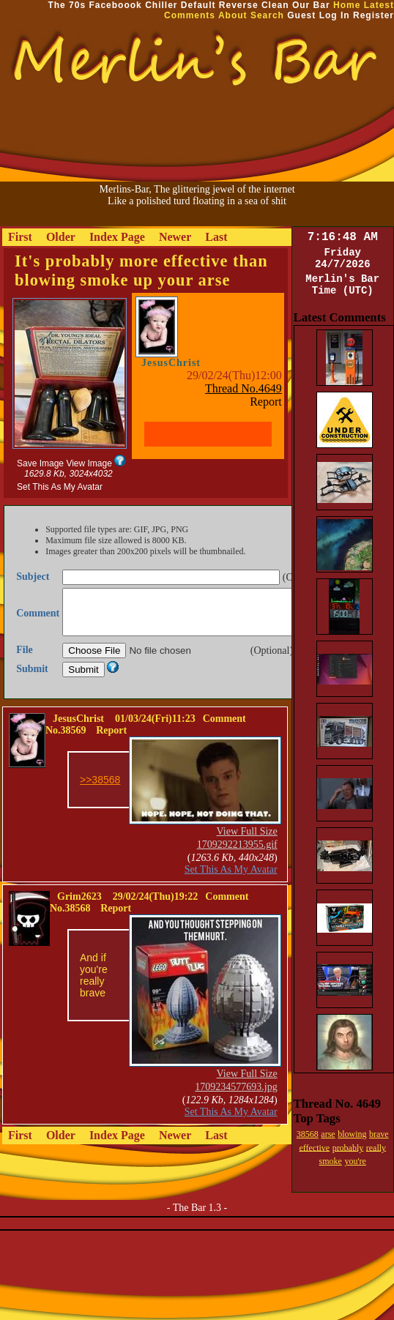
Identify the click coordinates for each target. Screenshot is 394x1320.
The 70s (67, 5)
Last (216, 237)
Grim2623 (79, 914)
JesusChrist (171, 362)
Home (346, 5)
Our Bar (311, 5)
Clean (275, 5)
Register (373, 15)
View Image (88, 463)
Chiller (161, 5)
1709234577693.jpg (236, 1104)
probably (348, 1147)
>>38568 (100, 797)
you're (354, 1161)
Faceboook (115, 5)
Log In (334, 15)
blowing (352, 1134)
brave (379, 1134)
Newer (175, 237)
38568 (308, 1134)
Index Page (117, 237)
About (233, 15)
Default (198, 5)
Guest (301, 15)
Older (60, 237)
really (376, 1147)
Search (267, 15)
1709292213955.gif (237, 862)
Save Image (40, 463)
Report (266, 401)
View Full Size (247, 848)
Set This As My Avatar (60, 487)
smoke (330, 1161)
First (20, 237)
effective (314, 1147)
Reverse (239, 5)
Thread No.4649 (243, 388)
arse (328, 1134)
